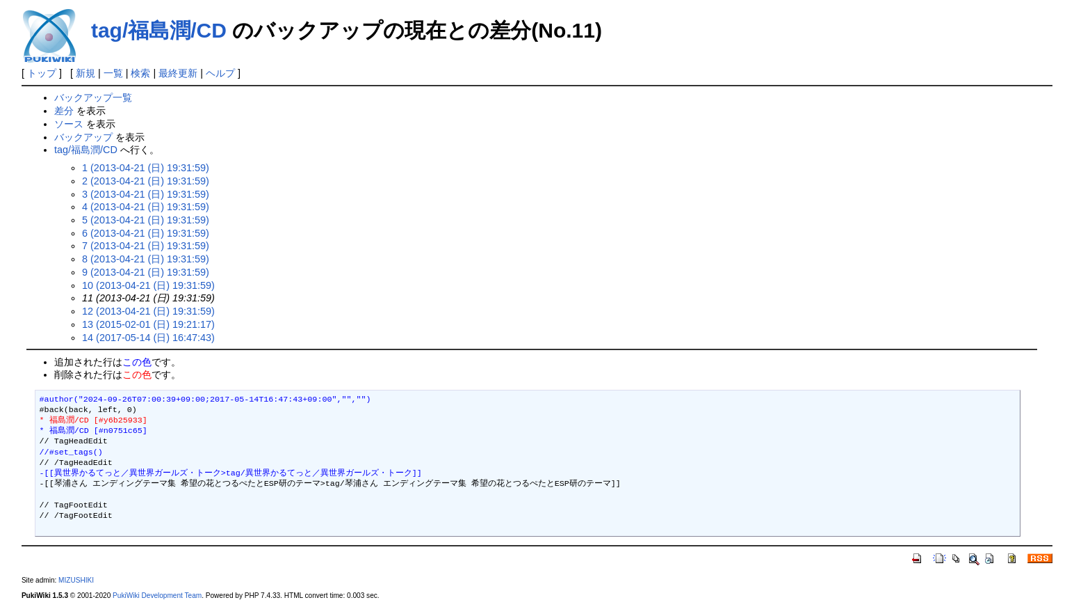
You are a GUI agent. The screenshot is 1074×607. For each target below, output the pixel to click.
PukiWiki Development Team (157, 595)
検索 (140, 73)
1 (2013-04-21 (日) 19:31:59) (145, 167)
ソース (68, 123)
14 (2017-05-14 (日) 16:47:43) (148, 337)
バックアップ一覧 (93, 97)
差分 (64, 110)
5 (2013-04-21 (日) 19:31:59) (145, 220)
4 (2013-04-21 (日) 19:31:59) (145, 206)
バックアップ (83, 137)
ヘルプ (220, 73)
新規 (85, 73)
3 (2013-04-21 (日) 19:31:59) (145, 194)
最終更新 (177, 73)
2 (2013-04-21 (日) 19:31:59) (145, 181)
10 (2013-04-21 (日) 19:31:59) (148, 285)
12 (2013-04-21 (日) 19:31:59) (148, 311)
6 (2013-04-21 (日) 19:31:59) (145, 233)
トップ (41, 73)
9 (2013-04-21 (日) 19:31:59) (145, 272)
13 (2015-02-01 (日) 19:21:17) (148, 324)
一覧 (113, 73)
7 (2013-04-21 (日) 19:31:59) (145, 245)
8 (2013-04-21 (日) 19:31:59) (145, 259)
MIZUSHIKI (76, 580)
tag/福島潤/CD (159, 30)
